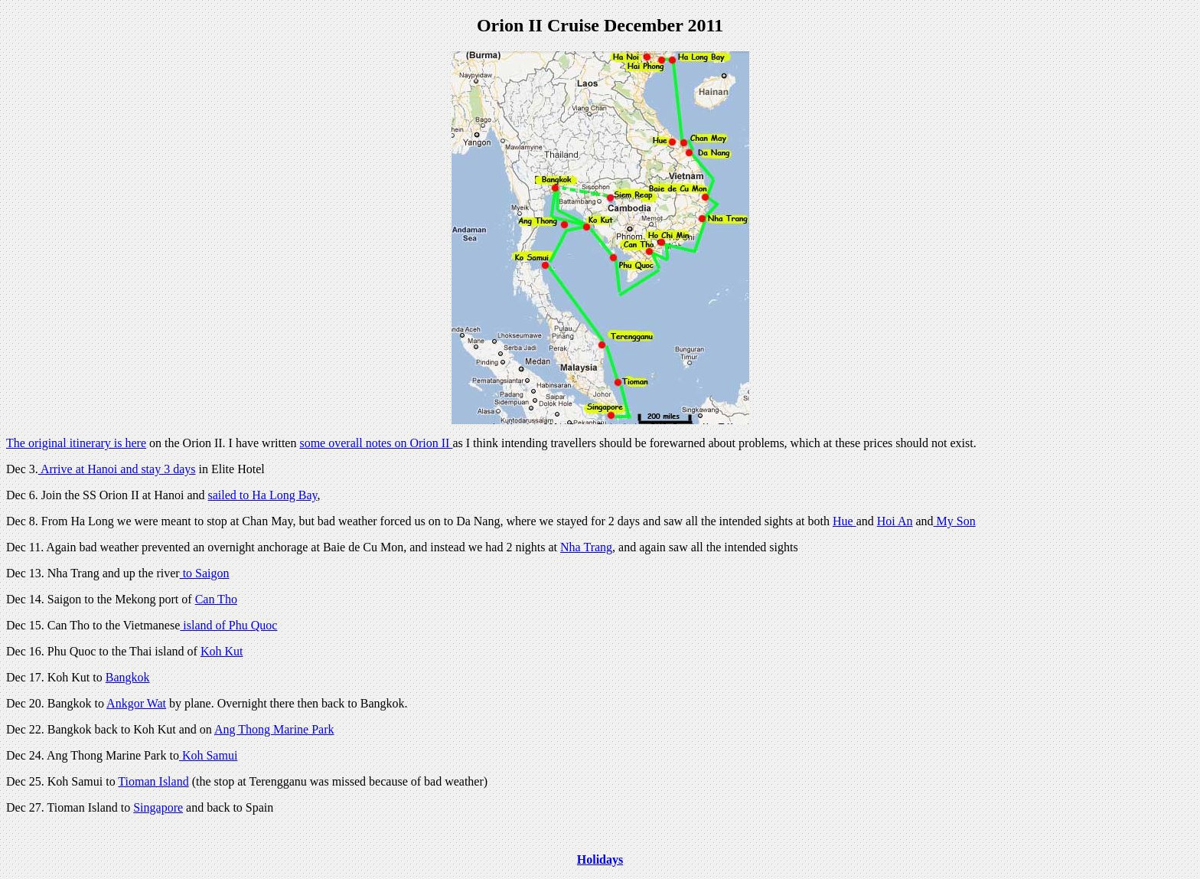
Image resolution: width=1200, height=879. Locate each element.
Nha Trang (586, 547)
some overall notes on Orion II (375, 442)
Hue (844, 521)
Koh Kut (222, 651)
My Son (955, 521)
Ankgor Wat (136, 703)
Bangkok (128, 677)
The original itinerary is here (76, 442)
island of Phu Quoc (228, 625)
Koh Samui (208, 755)
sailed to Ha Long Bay (263, 495)
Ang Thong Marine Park (274, 729)
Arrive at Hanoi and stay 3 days (117, 468)
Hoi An (895, 521)
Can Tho (216, 599)
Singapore (158, 807)
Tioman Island (153, 781)
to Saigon (205, 573)
